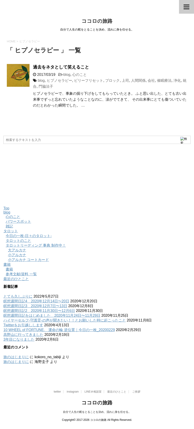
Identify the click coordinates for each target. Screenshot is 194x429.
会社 (151, 80)
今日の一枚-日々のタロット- (29, 236)
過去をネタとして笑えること (61, 67)
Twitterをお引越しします (23, 325)
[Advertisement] (37, 174)
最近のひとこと (16, 279)
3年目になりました (19, 339)
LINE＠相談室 (93, 391)
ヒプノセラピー (59, 80)
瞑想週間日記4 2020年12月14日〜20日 (36, 301)
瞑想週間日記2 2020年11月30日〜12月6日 (39, 311)
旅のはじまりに (16, 357)
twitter (57, 391)
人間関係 (138, 80)
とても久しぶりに (17, 296)
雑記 (9, 226)
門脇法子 (46, 86)
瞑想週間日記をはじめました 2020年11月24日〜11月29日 (51, 315)
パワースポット (18, 221)
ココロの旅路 (97, 21)
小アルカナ (17, 255)
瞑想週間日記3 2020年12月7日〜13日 (35, 306)
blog (66, 75)
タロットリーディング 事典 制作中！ (36, 245)
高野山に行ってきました (23, 335)
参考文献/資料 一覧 (21, 274)
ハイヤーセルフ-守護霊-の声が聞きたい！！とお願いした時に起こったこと (64, 320)
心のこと (79, 75)
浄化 (177, 80)
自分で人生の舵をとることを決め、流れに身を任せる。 (97, 412)
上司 (125, 80)
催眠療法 (164, 80)
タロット (10, 231)
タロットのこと (18, 241)
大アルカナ (17, 250)
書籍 (7, 264)
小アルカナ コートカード (28, 260)
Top (6, 208)
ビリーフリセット (88, 80)
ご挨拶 (136, 391)
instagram (73, 391)
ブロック (112, 80)
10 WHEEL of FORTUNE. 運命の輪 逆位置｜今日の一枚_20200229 (59, 330)
